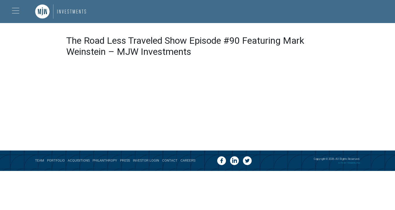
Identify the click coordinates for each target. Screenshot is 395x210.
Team (39, 160)
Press (125, 160)
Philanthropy (105, 160)
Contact (170, 160)
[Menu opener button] (15, 11)
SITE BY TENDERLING (349, 162)
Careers (187, 160)
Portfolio (56, 160)
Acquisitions (79, 160)
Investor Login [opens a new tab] (146, 160)
